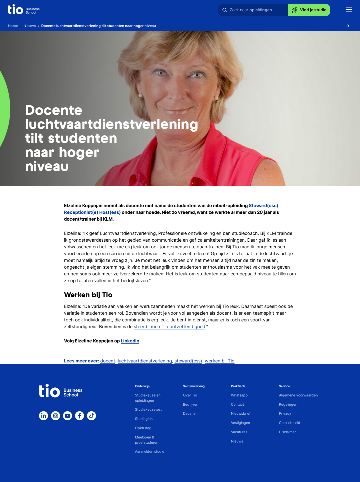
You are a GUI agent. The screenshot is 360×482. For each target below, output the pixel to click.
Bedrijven (190, 404)
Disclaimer (287, 432)
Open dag (143, 428)
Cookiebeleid (289, 422)
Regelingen (288, 404)
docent (107, 360)
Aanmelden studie (149, 451)
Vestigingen (240, 422)
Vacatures (239, 432)
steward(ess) (188, 360)
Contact (237, 404)
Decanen (190, 413)
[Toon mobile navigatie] (349, 10)
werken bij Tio (219, 360)
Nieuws (237, 441)
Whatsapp (239, 395)
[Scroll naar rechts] (348, 25)
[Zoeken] (224, 10)
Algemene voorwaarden (298, 395)
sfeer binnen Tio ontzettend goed (169, 326)
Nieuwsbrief (240, 413)
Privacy (285, 413)
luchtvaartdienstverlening (145, 360)
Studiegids (143, 418)
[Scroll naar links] (25, 25)
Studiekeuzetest (148, 409)
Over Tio (190, 395)
